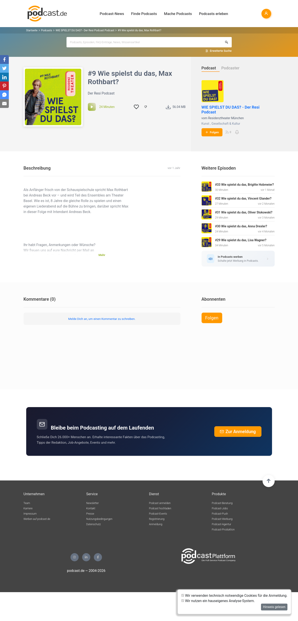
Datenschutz (93, 524)
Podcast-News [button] (112, 13)
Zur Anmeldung (238, 431)
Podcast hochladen (160, 508)
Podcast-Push (220, 513)
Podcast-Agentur (221, 524)
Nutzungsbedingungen (99, 519)
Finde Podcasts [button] (144, 13)
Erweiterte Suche (221, 50)
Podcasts (46, 30)
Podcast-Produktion (223, 529)
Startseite (32, 30)
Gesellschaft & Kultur (225, 123)
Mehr (101, 255)
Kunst (205, 123)
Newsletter (92, 503)
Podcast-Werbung (222, 519)
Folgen (212, 132)
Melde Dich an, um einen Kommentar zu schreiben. (101, 319)
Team (27, 503)
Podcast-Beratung (222, 503)
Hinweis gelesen (274, 607)
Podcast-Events (158, 513)
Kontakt (90, 508)
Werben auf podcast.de (37, 519)
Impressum (30, 513)
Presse (90, 513)
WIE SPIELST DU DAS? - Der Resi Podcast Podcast (85, 30)
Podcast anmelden (160, 503)
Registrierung (157, 519)
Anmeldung (155, 524)
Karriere (28, 508)
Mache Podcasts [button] (178, 13)
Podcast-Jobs (220, 508)
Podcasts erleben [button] (213, 13)
